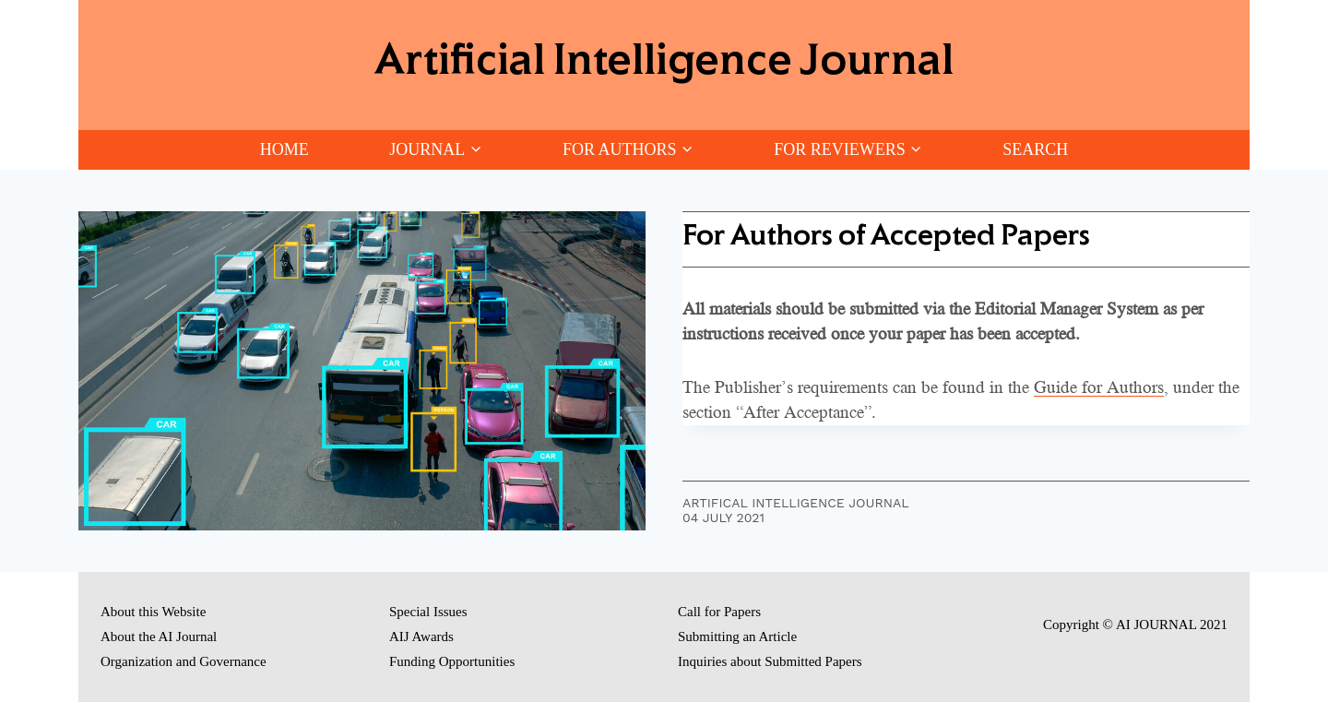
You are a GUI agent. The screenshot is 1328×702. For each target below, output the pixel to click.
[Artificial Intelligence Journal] (664, 65)
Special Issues (428, 611)
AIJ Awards (421, 636)
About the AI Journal (159, 636)
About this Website (153, 611)
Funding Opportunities (452, 661)
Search (1035, 149)
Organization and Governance (184, 661)
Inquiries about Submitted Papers (770, 661)
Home (284, 149)
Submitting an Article (737, 636)
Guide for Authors (1099, 387)
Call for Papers (719, 611)
